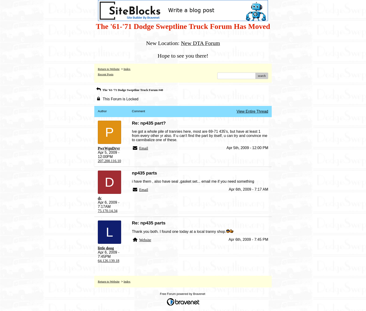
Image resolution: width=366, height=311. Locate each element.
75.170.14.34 (107, 211)
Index (126, 69)
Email (143, 148)
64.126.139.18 (108, 261)
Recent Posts (105, 74)
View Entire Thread (252, 111)
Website (145, 240)
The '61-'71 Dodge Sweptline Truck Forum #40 (129, 90)
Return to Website (109, 69)
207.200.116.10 (109, 161)
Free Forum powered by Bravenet (183, 294)
